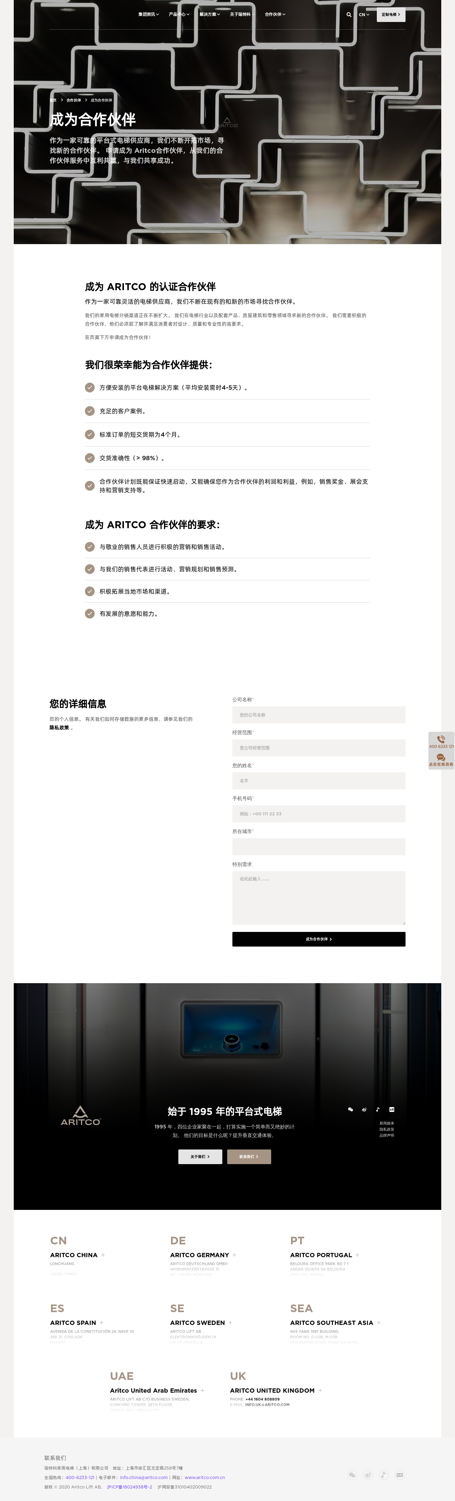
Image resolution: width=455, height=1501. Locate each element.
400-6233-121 (80, 1477)
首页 (52, 100)
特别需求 (242, 864)
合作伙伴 (273, 14)
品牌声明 (387, 1135)
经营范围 (243, 732)
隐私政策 (59, 728)
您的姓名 (243, 765)
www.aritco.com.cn (205, 1477)
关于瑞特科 (240, 14)
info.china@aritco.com (144, 1477)
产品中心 (177, 14)
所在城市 (243, 831)
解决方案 (207, 14)
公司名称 (243, 699)
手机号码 (243, 798)
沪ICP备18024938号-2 (129, 1487)
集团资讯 (146, 14)
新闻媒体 (387, 1123)
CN (362, 14)
